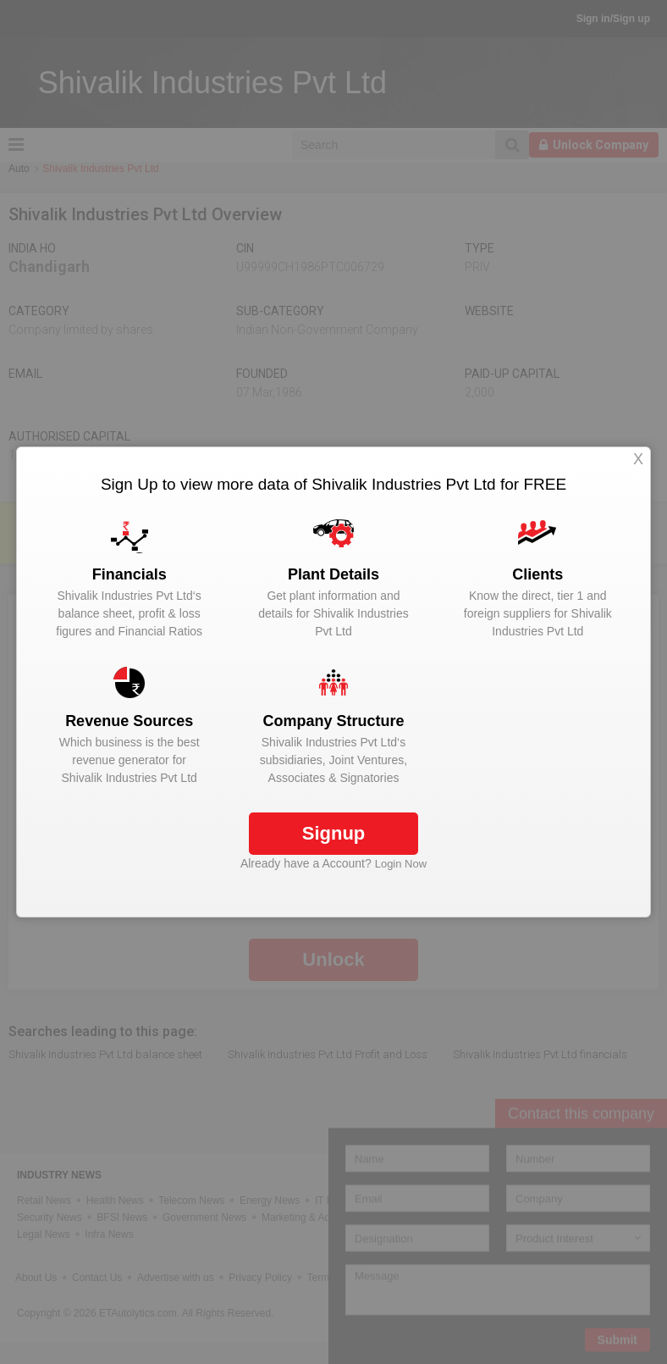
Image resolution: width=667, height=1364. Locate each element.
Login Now (401, 863)
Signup (334, 833)
